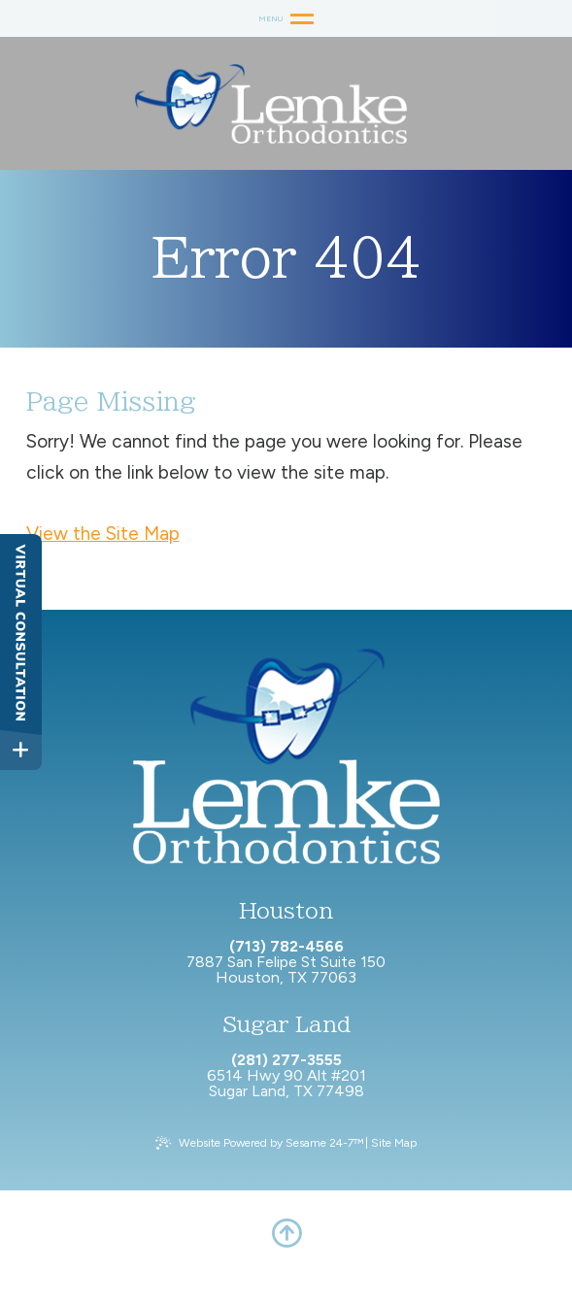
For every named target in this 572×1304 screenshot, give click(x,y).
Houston (286, 911)
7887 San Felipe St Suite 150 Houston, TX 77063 (286, 969)
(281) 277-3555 (286, 1060)
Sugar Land (286, 1024)
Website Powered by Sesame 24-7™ (271, 1143)
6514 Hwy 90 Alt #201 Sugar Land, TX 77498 (286, 1083)
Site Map (394, 1143)
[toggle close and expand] (21, 750)
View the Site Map (103, 533)
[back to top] (286, 1233)
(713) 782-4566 (286, 946)
